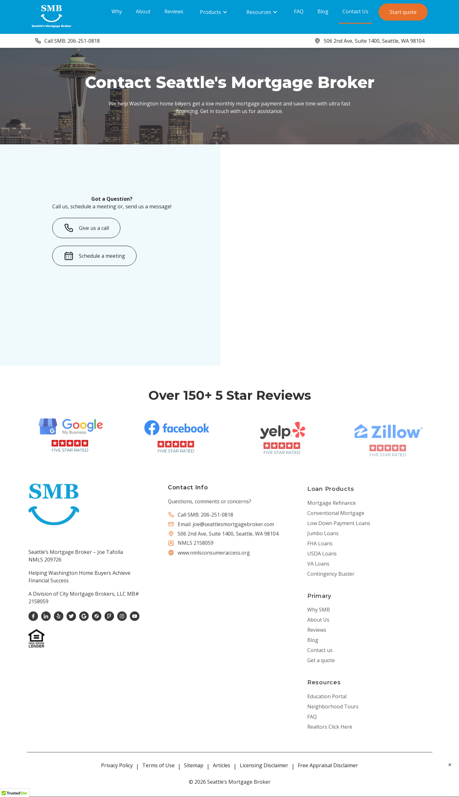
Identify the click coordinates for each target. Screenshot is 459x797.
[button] (214, 12)
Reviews (173, 11)
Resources (258, 12)
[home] (51, 16)
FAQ (298, 11)
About (143, 11)
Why (117, 11)
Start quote (403, 12)
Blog (322, 11)
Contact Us (355, 11)
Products (210, 12)
